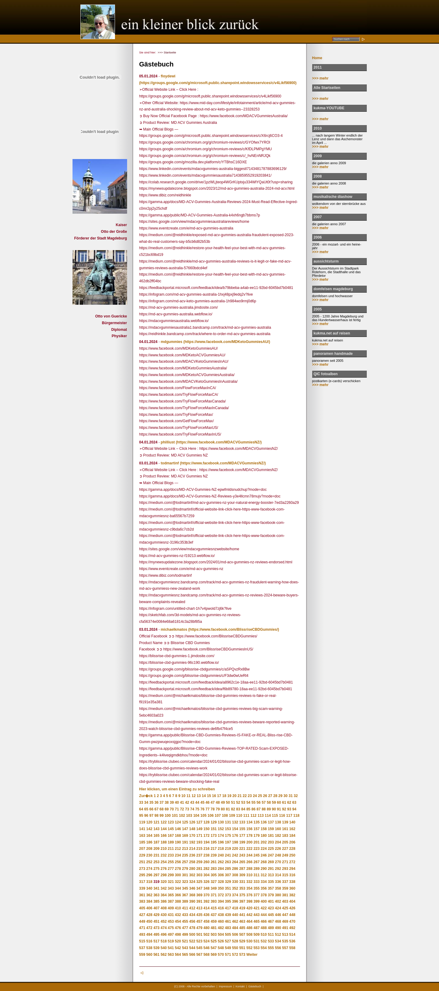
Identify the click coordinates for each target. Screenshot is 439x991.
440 (235, 915)
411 (185, 908)
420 (249, 908)
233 (171, 855)
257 (185, 862)
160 (278, 829)
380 (278, 895)
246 (264, 855)
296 (149, 875)
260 (207, 862)
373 (228, 895)
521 (185, 941)
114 (268, 815)
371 (214, 895)
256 (178, 862)
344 (178, 888)
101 (175, 815)
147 (185, 829)
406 (149, 908)
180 (264, 835)
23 (250, 796)
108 (225, 815)
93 (289, 809)
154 (235, 829)
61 (284, 802)
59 (274, 802)
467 (271, 921)
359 (285, 888)
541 (171, 948)
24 (255, 796)
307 (228, 875)
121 (157, 822)
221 (242, 849)
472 (149, 928)
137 (271, 822)
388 (178, 901)
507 (242, 934)
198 (235, 842)
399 (257, 901)
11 (189, 796)
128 (207, 822)
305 (214, 875)
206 (292, 842)
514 (292, 934)
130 (221, 822)
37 (162, 802)
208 (149, 849)
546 (207, 948)
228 (292, 849)
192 (192, 842)
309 (242, 875)
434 (192, 915)
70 (172, 809)
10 (183, 796)
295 (142, 875)
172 (207, 835)
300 (178, 875)
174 (221, 835)
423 (271, 908)
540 (163, 948)
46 (207, 802)
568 (207, 954)
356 (264, 888)
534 (278, 941)
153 (228, 829)
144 (163, 829)
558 (292, 948)
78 (212, 809)
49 (223, 802)
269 (271, 862)
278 (178, 869)
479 (199, 928)
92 (284, 809)
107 (218, 815)
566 (192, 954)
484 (235, 928)
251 (142, 862)
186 (149, 842)
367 (185, 895)
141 (142, 829)
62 (289, 802)
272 (292, 862)
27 (270, 796)
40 (177, 802)
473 (157, 928)
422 (264, 908)
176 (235, 835)
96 (146, 815)
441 (242, 915)
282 (207, 869)
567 (199, 954)
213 (185, 849)
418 (235, 908)
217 (214, 849)
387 (171, 901)
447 (285, 915)
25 (260, 796)
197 (228, 842)
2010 (318, 128)
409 (171, 908)
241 (228, 855)
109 (232, 815)
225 (271, 849)
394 (221, 901)
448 (292, 915)
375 (242, 895)
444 (264, 915)
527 (228, 941)
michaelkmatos (174, 629)
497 (171, 934)
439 (228, 915)
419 (242, 908)
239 (214, 855)
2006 (318, 237)
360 (292, 888)
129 (214, 822)
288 (249, 869)
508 (249, 934)
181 (271, 835)
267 (257, 862)
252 (149, 862)
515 (142, 941)
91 (279, 809)
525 (214, 941)
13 (199, 796)
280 (192, 869)
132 (235, 822)
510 (264, 934)
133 (242, 822)
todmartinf (170, 463)
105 (203, 815)
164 (149, 835)
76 (202, 809)
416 (221, 908)
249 (285, 855)
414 (207, 908)
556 (278, 948)
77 (207, 809)
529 (242, 941)
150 (207, 829)
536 (292, 941)
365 (171, 895)
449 (142, 921)
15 (209, 796)
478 (192, 928)
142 (149, 829)
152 (221, 829)
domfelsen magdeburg (333, 289)
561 (157, 954)
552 (249, 948)
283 (214, 869)
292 (278, 869)
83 (238, 809)
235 (185, 855)
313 (271, 875)
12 (193, 796)
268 (264, 862)
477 (185, 928)
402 (278, 901)
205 (285, 842)
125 (185, 822)
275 (157, 869)
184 (292, 835)
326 (207, 882)
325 (199, 882)
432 (178, 915)
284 (221, 869)
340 (149, 888)
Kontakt (240, 986)
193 (199, 842)
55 (253, 802)
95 (141, 815)
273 (142, 869)
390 (192, 901)
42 (187, 802)
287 (242, 869)
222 (249, 849)
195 (214, 842)
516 (149, 941)
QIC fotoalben (326, 374)
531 (257, 941)
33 (141, 802)
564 (178, 954)
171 (199, 835)
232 (163, 855)
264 (235, 862)
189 (171, 842)
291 (271, 869)
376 (249, 895)
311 (257, 875)
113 (261, 815)
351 (228, 888)
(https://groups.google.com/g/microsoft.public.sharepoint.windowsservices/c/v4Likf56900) (218, 83)
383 (142, 901)
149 (199, 829)
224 (264, 849)
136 (264, 822)
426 (292, 908)
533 (271, 941)
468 (278, 921)
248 (278, 855)
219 (228, 849)
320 (163, 882)
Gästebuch (254, 986)
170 (192, 835)
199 (242, 842)
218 (221, 849)
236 (192, 855)
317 (142, 882)
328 (221, 882)
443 (257, 915)
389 (185, 901)
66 (151, 809)
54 (248, 802)
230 (149, 855)
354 (249, 888)
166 (163, 835)
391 (199, 901)
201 (257, 842)
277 (171, 869)
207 (142, 849)
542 (178, 948)
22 (245, 796)
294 (292, 869)
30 (285, 796)
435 (199, 915)
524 (207, 941)
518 (163, 941)
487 (257, 928)
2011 (318, 67)
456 (192, 921)
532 (264, 941)
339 (142, 888)
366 (178, 895)
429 (157, 915)
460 (221, 921)
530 (249, 941)
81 (228, 809)
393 (214, 901)
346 (192, 888)
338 (292, 882)
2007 (318, 217)
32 (296, 796)
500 (192, 934)
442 (249, 915)
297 (157, 875)
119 (142, 822)
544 (192, 948)
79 (218, 809)
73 (187, 809)
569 (214, 954)
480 (207, 928)
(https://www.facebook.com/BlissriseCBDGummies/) (233, 629)
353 (242, 888)
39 (172, 802)
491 (285, 928)
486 (249, 928)
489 (271, 928)
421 (257, 908)
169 (185, 835)
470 (292, 921)
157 (257, 829)
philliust (168, 442)
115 (275, 815)
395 (228, 901)
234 (178, 855)
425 (285, 908)
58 (269, 802)
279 (185, 869)
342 (163, 888)
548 (221, 948)
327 (214, 882)
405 (142, 908)
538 (149, 948)
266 (249, 862)
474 (163, 928)
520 (178, 941)
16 (214, 796)
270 (278, 862)
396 (235, 901)
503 (214, 934)
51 (233, 802)
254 (163, 862)
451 (157, 921)
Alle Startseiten (327, 88)
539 (157, 948)
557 (285, 948)
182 (278, 835)
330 (235, 882)
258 (192, 862)
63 (294, 802)
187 (157, 842)
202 (264, 842)
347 (199, 888)
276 (163, 869)
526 (221, 941)
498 (178, 934)
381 (285, 895)
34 (146, 802)
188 (163, 842)
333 (257, 882)
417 (228, 908)
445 (271, 915)
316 (292, 875)
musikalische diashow (333, 197)
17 (219, 796)
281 (199, 869)
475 (171, 928)
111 (246, 815)
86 (253, 809)
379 (271, 895)
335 (271, 882)
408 (163, 908)
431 (171, 915)
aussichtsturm (326, 261)
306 (221, 875)
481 (214, 928)
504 (221, 934)
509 (257, 934)
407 (157, 908)
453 (171, 921)
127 (199, 822)
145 (171, 829)
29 (280, 796)
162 (292, 829)
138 (278, 822)
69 (167, 809)
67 (156, 809)
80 (223, 809)
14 (204, 796)
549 (228, 948)
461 (228, 921)
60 (279, 802)
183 (285, 835)
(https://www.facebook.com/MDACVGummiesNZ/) (219, 442)
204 (278, 842)
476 (178, 928)
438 (221, 915)
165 (157, 835)
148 (192, 829)
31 (290, 796)
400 (264, 901)
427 (142, 915)
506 (235, 934)
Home (317, 58)
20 (234, 796)
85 (248, 809)
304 (207, 875)
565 (185, 954)
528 (235, 941)
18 (224, 796)
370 (207, 895)
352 (235, 888)
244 (249, 855)
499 (185, 934)
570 (221, 954)
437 (214, 915)
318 (149, 882)
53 (243, 802)
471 (142, 928)
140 (292, 822)
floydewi (168, 76)
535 (285, 941)
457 (199, 921)
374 (235, 895)
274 (149, 869)
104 (196, 815)
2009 (318, 156)
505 (228, 934)
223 (257, 849)
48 (218, 802)
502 (207, 934)
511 (271, 934)
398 (249, 901)
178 (249, 835)
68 (162, 809)
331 (242, 882)
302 (192, 875)
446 (278, 915)
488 (264, 928)
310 (249, 875)
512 (278, 934)
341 (157, 888)
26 (265, 796)
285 (228, 869)
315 (285, 875)
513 (285, 934)
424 (278, 908)
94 (294, 809)
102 (182, 815)
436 (207, 915)
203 (271, 842)
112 (253, 815)
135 (257, 822)
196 (221, 842)
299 (171, 875)
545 (199, 948)
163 (142, 835)
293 (285, 869)
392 (207, 901)
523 (199, 941)
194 (207, 842)
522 (192, 941)
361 (142, 895)
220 (235, 849)
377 (257, 895)
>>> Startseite (167, 52)
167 (171, 835)
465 (257, 921)
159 (271, 829)
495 (157, 934)
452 (163, 921)
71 (177, 809)
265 (242, 862)
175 (228, 835)
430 (163, 915)
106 (211, 815)
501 (199, 934)
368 (192, 895)
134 (249, 822)
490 (278, 928)
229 (142, 855)
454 (178, 921)
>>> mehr (320, 78)
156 (249, 829)
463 (242, 921)
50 (228, 802)
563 (171, 954)
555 (271, 948)
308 (235, 875)
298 (163, 875)
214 (192, 849)
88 (263, 809)
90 (274, 809)
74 (192, 809)
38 (167, 802)
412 (192, 908)
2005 (318, 309)
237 (199, 855)
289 (257, 869)
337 (285, 882)
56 (259, 802)
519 (171, 941)
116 (282, 815)
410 (178, 908)
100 (168, 815)
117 (289, 815)
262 (221, 862)
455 (185, 921)
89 (269, 809)
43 (192, 802)
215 (199, 849)
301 (185, 875)
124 (178, 822)
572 (235, 954)
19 (229, 796)
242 (235, 855)
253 (157, 862)
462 (235, 921)
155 (242, 829)
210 (163, 849)
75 (197, 809)
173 (214, 835)
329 (228, 882)
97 (151, 815)
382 (292, 895)
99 (162, 815)
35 (151, 802)
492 (292, 928)
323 (185, 882)
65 (146, 809)
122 (163, 822)
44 (197, 802)
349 (214, 888)
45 (202, 802)
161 (285, 829)
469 (285, 921)
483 (228, 928)
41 (182, 802)
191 (185, 842)
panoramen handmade (333, 353)
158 (264, 829)
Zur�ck (146, 796)
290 (264, 869)
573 (242, 954)
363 (157, 895)
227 (285, 849)
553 (257, 948)
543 (185, 948)
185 (142, 842)
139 (285, 822)
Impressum (225, 986)
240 (221, 855)
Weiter (252, 954)
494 (149, 934)
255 (171, 862)
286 (235, 869)
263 (228, 862)
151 (214, 829)
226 (278, 849)
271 (285, 862)
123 (171, 822)
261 (214, 862)
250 (292, 855)
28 (275, 796)
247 (271, 855)
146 (178, 829)
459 (214, 921)
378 (264, 895)
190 (178, 842)
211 (171, 849)
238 (207, 855)
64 (141, 809)
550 (235, 948)
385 (157, 901)
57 (263, 802)
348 (207, 888)
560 (149, 954)
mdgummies (171, 342)
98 (156, 815)
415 (214, 908)
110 (239, 815)
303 (199, 875)
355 (257, 888)
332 (249, 882)
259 (199, 862)
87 (259, 809)
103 (189, 815)
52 (238, 802)
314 (278, 875)
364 (163, 895)
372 (221, 895)
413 (199, 908)
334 (264, 882)
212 (178, 849)
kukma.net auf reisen (332, 333)
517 (157, 941)
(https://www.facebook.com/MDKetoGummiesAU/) (226, 342)
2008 (318, 176)
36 (156, 802)
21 (239, 796)
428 (149, 915)
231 (157, 855)
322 (178, 882)
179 (257, 835)
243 (242, 855)
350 (221, 888)
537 (142, 948)
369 (199, 895)
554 (264, 948)
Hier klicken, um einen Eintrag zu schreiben (177, 789)
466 (264, 921)
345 (185, 888)
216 (207, 849)
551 (242, 948)
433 (185, 915)
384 (149, 901)
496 (163, 934)
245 (257, 855)
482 (221, 928)
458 (207, 921)
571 (228, 954)
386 (163, 901)
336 (278, 882)
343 (171, 888)
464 (249, 921)
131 (228, 822)
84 (243, 809)
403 (285, 901)
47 (212, 802)
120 (149, 822)
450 (149, 921)
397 (242, 901)
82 (233, 809)
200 (249, 842)
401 (271, 901)
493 (142, 934)
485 (242, 928)
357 (271, 888)
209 (157, 849)
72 (182, 809)
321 (171, 882)
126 (192, 822)
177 (242, 835)
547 (214, 948)
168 (178, 835)
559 (142, 954)
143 (157, 829)
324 (192, 882)
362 (149, 895)
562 (163, 954)
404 (292, 901)
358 (278, 888)
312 (264, 875)
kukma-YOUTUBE (329, 108)
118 (296, 815)
